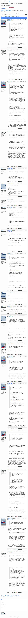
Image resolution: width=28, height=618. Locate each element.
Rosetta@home (4, 1)
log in (10, 14)
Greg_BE (3, 183)
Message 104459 (9, 430)
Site (2, 607)
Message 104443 (9, 230)
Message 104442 (9, 207)
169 (13, 16)
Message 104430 (9, 19)
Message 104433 (10, 343)
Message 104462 (9, 551)
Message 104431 (9, 49)
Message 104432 (9, 81)
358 (16, 16)
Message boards (3, 10)
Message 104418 (10, 169)
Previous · (2, 16)
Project (2, 602)
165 (7, 16)
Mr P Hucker (3, 19)
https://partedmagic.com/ (12, 243)
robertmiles (3, 207)
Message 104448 (9, 306)
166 (8, 16)
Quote (21, 79)
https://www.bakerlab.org (14, 617)
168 (11, 16)
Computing (3, 604)
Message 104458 (9, 383)
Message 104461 (9, 518)
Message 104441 (9, 198)
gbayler (2, 168)
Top (2, 610)
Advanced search (3, 8)
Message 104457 (9, 356)
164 (5, 16)
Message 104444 (9, 253)
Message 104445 (9, 292)
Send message (3, 26)
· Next (18, 16)
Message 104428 (10, 20)
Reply (19, 79)
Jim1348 (2, 49)
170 (14, 16)
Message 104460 (10, 519)
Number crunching (9, 10)
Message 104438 (9, 168)
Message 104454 (9, 315)
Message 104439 (9, 183)
